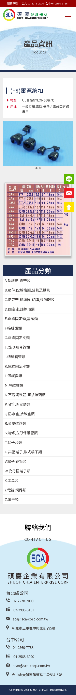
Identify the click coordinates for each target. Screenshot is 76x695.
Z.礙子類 (12, 499)
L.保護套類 (13, 375)
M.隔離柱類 (14, 385)
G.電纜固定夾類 (17, 337)
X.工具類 (11, 480)
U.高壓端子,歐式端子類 (23, 451)
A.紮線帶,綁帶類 (17, 280)
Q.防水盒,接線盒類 (20, 413)
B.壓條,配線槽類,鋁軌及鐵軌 (27, 290)
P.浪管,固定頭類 (17, 404)
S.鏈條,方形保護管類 (21, 432)
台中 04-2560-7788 (56, 3)
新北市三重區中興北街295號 (33, 628)
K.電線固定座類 (17, 366)
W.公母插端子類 (17, 470)
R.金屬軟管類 (15, 423)
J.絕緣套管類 (15, 356)
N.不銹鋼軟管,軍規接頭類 (25, 394)
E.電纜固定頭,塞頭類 (21, 318)
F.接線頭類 (13, 328)
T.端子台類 (13, 442)
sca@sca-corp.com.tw (30, 618)
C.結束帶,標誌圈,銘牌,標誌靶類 (30, 299)
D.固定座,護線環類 (20, 309)
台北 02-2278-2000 (33, 3)
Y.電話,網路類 (15, 489)
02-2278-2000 (23, 600)
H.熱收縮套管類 (17, 347)
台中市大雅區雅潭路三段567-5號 (37, 674)
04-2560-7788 (23, 647)
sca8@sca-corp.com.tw (31, 665)
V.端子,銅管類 (16, 461)
